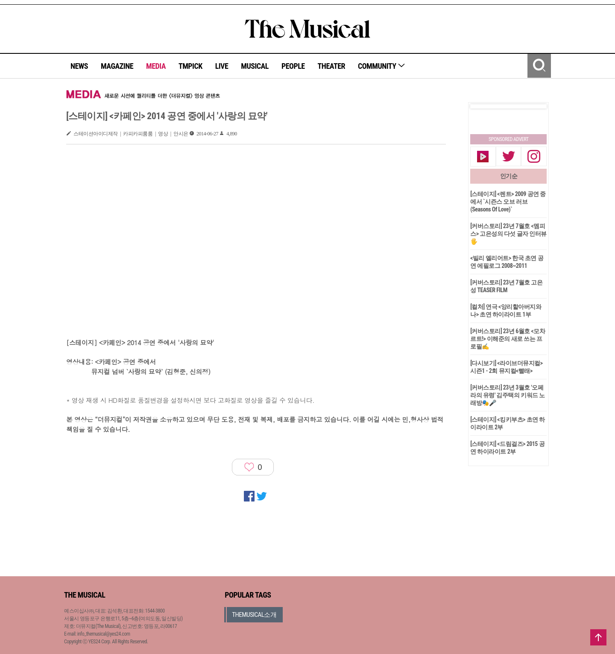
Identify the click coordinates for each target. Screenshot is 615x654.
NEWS (79, 66)
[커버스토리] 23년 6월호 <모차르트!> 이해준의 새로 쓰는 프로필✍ (507, 339)
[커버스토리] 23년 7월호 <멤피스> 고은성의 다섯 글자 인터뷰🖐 (508, 234)
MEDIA (156, 66)
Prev (483, 106)
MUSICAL (255, 66)
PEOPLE (293, 66)
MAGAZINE (117, 66)
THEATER (331, 66)
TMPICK (190, 66)
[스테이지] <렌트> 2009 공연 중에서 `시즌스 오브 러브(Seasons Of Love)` (508, 202)
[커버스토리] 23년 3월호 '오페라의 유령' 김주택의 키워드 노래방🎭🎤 (507, 395)
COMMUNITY (381, 66)
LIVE (221, 66)
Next (533, 106)
